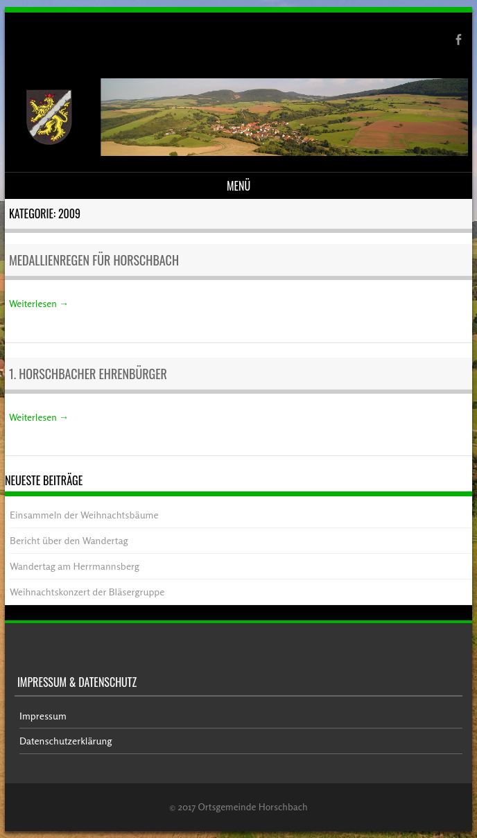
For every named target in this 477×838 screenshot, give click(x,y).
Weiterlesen (39, 303)
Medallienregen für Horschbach (94, 260)
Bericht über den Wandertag (69, 540)
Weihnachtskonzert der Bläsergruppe (87, 591)
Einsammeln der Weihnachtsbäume (84, 515)
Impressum (43, 716)
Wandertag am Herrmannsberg (74, 566)
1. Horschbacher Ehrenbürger (88, 374)
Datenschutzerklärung (65, 741)
